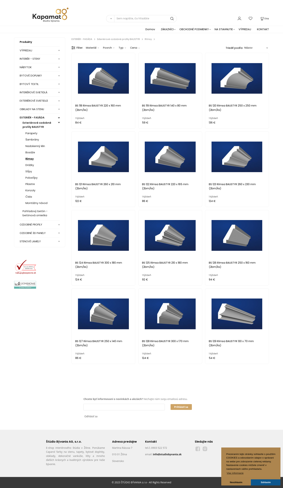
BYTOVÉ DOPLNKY (31, 75)
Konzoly (30, 190)
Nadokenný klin (35, 146)
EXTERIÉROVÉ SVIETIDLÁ (34, 101)
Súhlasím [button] (266, 482)
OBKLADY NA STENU (32, 109)
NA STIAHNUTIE (224, 29)
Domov (150, 29)
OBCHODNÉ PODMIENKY (194, 29)
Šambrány (32, 139)
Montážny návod (36, 203)
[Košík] (264, 18)
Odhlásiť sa (90, 416)
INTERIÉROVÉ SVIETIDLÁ (33, 92)
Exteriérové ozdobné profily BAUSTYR (37, 125)
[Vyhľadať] (110, 18)
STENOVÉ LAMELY (30, 241)
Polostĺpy (31, 178)
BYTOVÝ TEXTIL (29, 84)
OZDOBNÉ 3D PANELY (33, 233)
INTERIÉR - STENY (30, 59)
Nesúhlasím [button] (236, 482)
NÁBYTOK (26, 67)
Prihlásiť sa (181, 407)
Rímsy (29, 159)
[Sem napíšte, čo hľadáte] (145, 18)
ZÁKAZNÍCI (167, 29)
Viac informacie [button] (235, 473)
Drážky (29, 165)
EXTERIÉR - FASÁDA (32, 117)
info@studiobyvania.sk (167, 454)
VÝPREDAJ (245, 29)
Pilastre (30, 184)
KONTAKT (263, 29)
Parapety (31, 133)
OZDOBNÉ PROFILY (31, 224)
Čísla (28, 197)
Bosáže (30, 152)
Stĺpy (28, 171)
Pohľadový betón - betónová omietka (35, 213)
